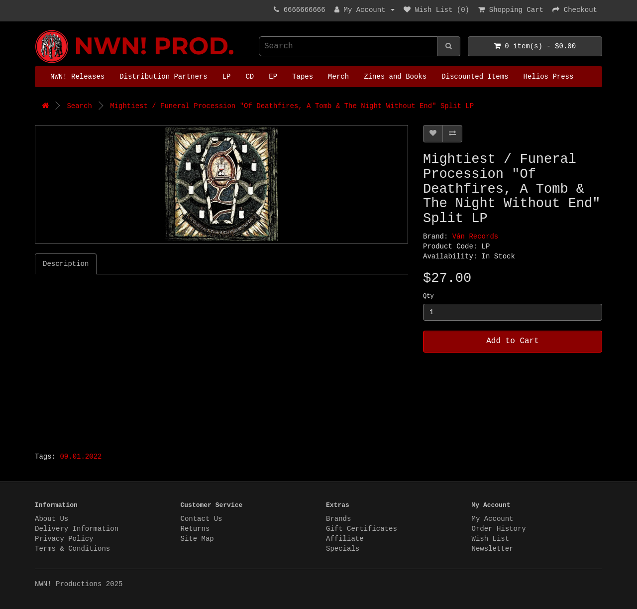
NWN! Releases (77, 77)
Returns (195, 529)
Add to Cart (512, 341)
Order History (499, 529)
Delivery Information (76, 529)
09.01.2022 (81, 457)
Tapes (302, 77)
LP (226, 77)
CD (249, 77)
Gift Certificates (361, 529)
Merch (338, 77)
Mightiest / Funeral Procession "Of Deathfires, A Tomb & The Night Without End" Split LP (292, 106)
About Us (51, 519)
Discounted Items (474, 77)
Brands (338, 519)
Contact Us (201, 519)
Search (79, 106)
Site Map (197, 539)
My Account (493, 519)
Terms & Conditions (72, 549)
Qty (428, 296)
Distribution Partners (163, 77)
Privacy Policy (64, 539)
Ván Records (475, 237)
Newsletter (493, 549)
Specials (342, 549)
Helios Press (549, 77)
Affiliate (345, 539)
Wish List (491, 539)
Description (66, 264)
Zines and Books (395, 77)
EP (273, 77)
